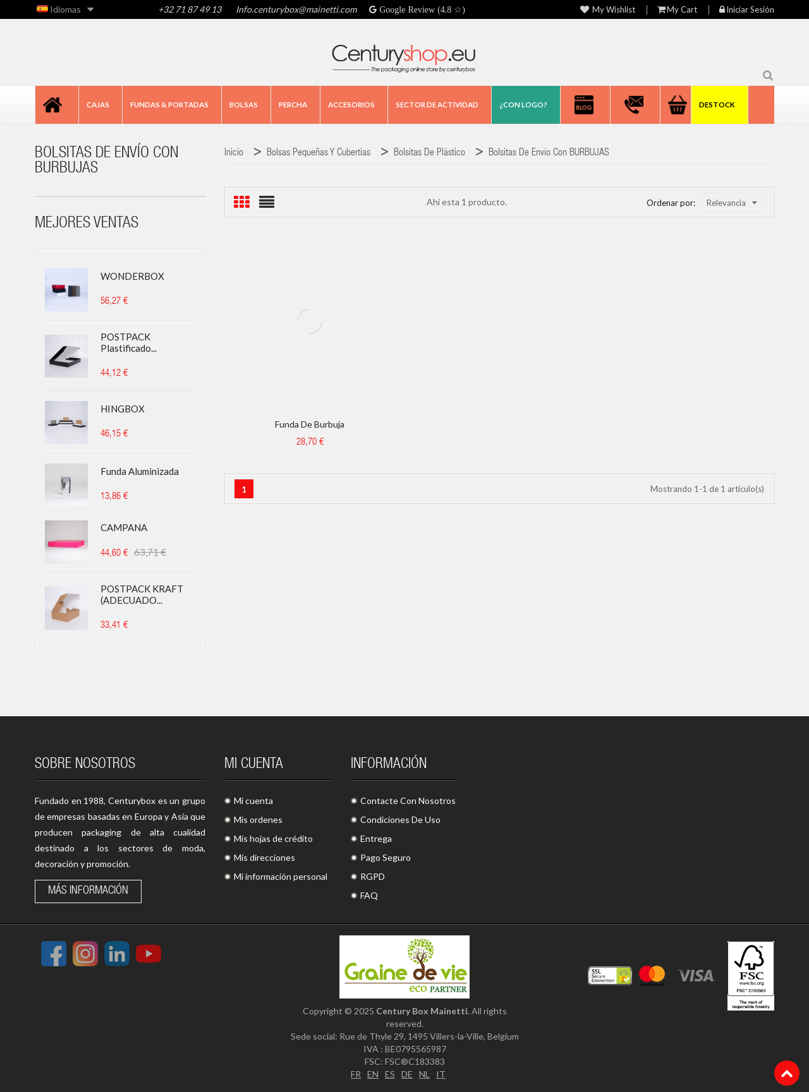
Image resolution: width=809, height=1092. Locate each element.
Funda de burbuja (309, 424)
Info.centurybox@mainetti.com (296, 9)
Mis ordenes (258, 819)
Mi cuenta (253, 800)
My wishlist (607, 10)
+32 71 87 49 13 (189, 9)
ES (390, 1074)
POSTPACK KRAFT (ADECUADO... (141, 594)
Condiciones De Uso (400, 819)
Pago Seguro (385, 857)
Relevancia (732, 202)
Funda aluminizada (139, 471)
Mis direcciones (264, 857)
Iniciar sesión (746, 10)
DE (407, 1074)
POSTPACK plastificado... (128, 342)
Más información (88, 891)
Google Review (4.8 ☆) (421, 9)
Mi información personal (280, 876)
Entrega (376, 838)
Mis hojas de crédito (273, 838)
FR (356, 1074)
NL (424, 1074)
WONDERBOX (132, 276)
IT (441, 1074)
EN (373, 1074)
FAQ (369, 895)
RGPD (372, 876)
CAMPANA (123, 527)
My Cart (677, 10)
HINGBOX (122, 408)
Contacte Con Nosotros (408, 800)
